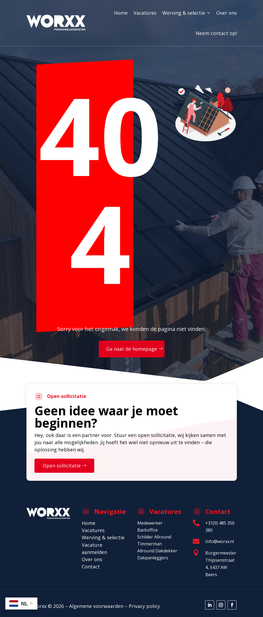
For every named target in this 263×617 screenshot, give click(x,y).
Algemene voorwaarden (96, 606)
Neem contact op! (216, 33)
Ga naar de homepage (131, 349)
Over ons (226, 13)
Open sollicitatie (62, 465)
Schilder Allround (154, 537)
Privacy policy (144, 606)
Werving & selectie (183, 13)
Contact (91, 566)
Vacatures (145, 13)
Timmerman (149, 544)
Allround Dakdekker (157, 551)
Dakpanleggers (152, 558)
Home (121, 13)
